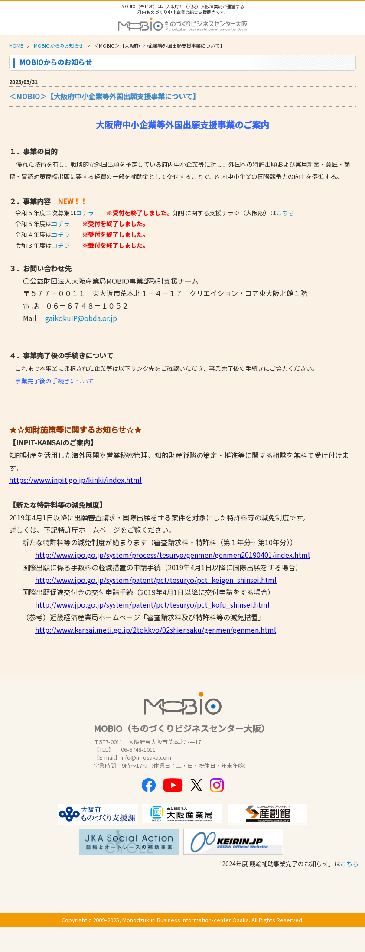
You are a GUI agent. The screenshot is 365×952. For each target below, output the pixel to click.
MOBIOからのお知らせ (58, 45)
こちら (285, 212)
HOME (16, 45)
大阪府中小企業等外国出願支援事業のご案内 (182, 124)
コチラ (85, 212)
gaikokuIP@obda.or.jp (81, 318)
